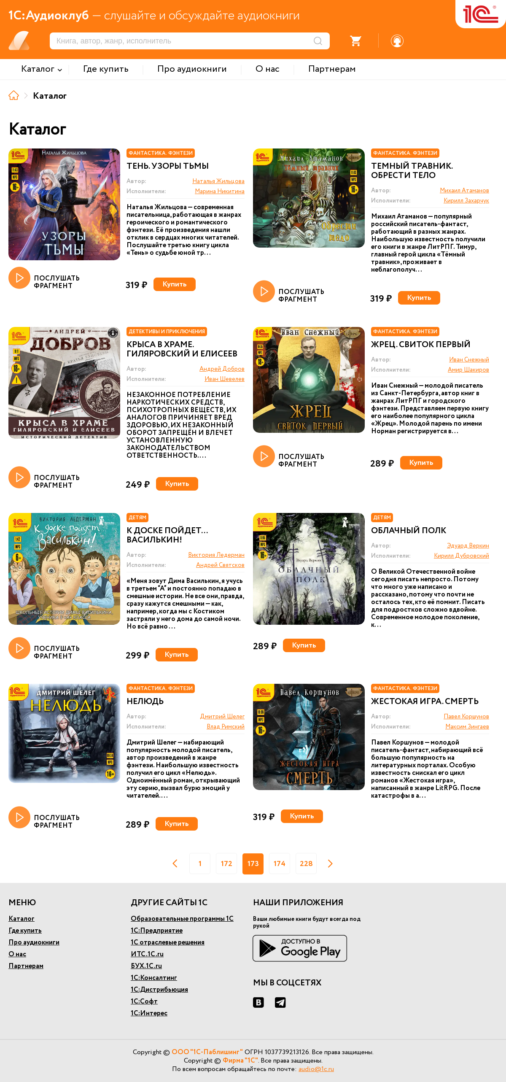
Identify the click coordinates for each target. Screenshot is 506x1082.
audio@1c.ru (316, 1069)
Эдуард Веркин (468, 546)
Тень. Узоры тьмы (167, 166)
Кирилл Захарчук (466, 200)
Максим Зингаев (467, 726)
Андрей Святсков (220, 565)
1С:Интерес (149, 1013)
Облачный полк (408, 531)
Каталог (21, 919)
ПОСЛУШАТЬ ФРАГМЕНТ (44, 278)
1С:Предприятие (157, 931)
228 (306, 863)
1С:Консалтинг (154, 978)
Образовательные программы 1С (182, 919)
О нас (17, 954)
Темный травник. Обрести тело (411, 171)
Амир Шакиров (468, 370)
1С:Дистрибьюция (159, 990)
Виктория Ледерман (216, 555)
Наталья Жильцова (218, 181)
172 (226, 863)
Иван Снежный (469, 360)
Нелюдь (145, 702)
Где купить (25, 931)
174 (279, 863)
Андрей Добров (222, 369)
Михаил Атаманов (464, 190)
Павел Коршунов (466, 716)
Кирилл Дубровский (461, 556)
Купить (174, 284)
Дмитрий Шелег (222, 716)
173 (253, 863)
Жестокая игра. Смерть (425, 702)
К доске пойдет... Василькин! (166, 535)
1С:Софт (144, 1001)
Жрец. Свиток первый (421, 345)
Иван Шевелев (225, 379)
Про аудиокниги (33, 942)
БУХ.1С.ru (146, 966)
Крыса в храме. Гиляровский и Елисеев (181, 349)
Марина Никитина (220, 191)
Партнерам (25, 966)
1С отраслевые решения (168, 942)
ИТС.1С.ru (147, 954)
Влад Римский (226, 726)
